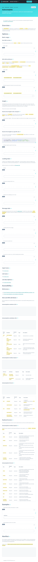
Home (3, 7)
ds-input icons (6, 270)
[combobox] (19, 80)
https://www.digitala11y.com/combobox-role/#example (13, 294)
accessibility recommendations (8, 21)
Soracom (5, 2)
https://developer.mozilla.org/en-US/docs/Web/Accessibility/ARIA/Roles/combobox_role (19, 292)
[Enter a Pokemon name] (19, 80)
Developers (29, 1)
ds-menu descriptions (7, 282)
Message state (17, 165)
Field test (5, 515)
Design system (7, 7)
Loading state (19, 211)
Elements (11, 7)
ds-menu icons (6, 276)
